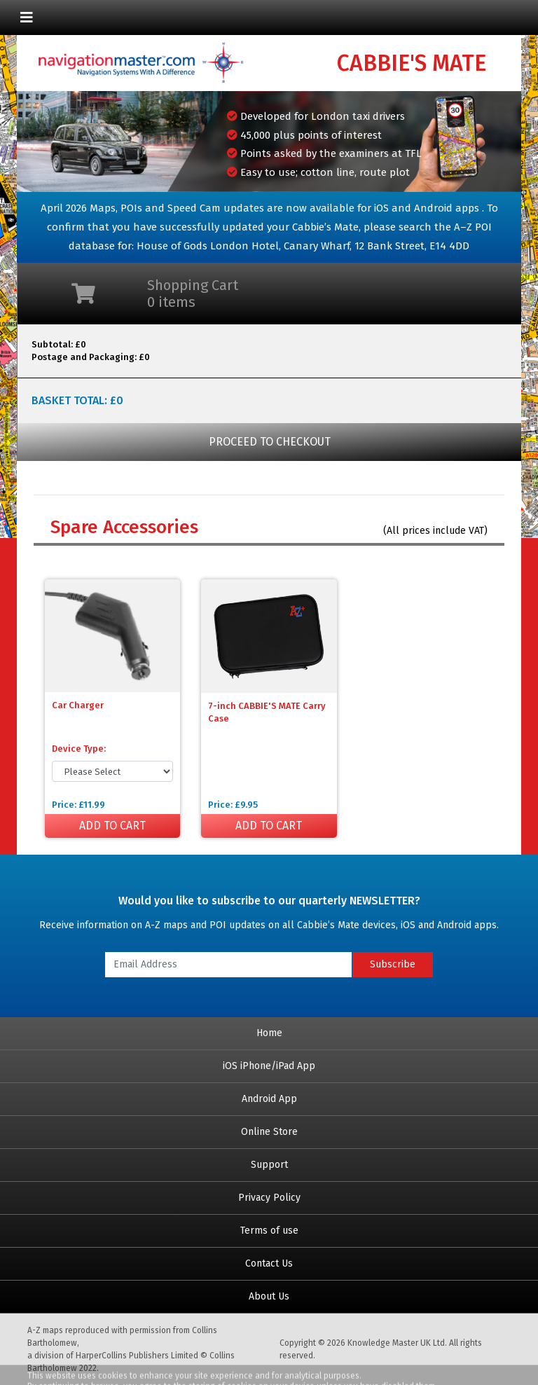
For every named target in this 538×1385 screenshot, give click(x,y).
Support (269, 1165)
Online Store (269, 1132)
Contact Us (269, 1263)
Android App (269, 1099)
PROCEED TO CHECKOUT (270, 441)
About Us (269, 1296)
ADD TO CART (112, 825)
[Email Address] (228, 964)
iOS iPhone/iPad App (269, 1066)
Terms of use (269, 1230)
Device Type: (79, 748)
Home (269, 1033)
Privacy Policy (269, 1198)
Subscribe (392, 964)
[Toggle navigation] (26, 17)
